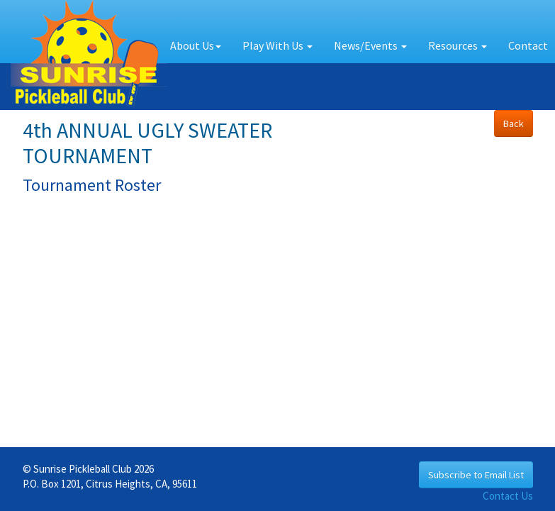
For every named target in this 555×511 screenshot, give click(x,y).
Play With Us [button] (277, 45)
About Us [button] (195, 45)
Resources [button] (457, 45)
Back (513, 123)
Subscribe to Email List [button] (476, 474)
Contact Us (508, 495)
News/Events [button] (370, 45)
